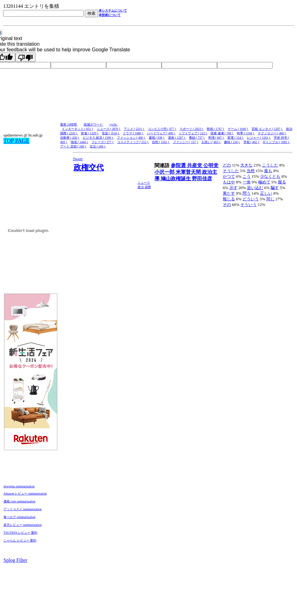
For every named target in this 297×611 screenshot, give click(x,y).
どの (227, 165)
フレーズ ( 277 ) (102, 142)
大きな (246, 165)
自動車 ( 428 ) (70, 137)
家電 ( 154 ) (235, 137)
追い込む (255, 187)
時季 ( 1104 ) (245, 133)
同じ (270, 199)
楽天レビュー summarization (22, 524)
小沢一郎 (165, 172)
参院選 (179, 165)
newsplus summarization (18, 486)
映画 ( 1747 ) (216, 129)
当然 (251, 170)
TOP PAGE (16, 141)
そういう (248, 204)
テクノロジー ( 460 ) (272, 133)
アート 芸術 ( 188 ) (73, 146)
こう (246, 176)
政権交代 (89, 167)
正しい (266, 193)
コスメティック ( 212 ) (133, 142)
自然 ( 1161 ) (160, 142)
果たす (229, 193)
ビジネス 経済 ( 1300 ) (98, 137)
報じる (229, 199)
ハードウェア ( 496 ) (161, 133)
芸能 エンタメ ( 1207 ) (267, 129)
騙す (275, 187)
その (227, 204)
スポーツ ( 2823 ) (192, 129)
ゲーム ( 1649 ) (238, 129)
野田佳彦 (202, 178)
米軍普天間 (189, 172)
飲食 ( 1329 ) (90, 133)
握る (282, 182)
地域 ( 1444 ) (79, 142)
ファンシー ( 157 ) (186, 142)
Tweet (78, 159)
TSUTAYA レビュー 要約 (20, 532)
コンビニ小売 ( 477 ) (162, 129)
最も (268, 170)
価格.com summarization (19, 501)
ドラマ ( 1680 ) (133, 133)
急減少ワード (93, 124)
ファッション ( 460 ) (131, 137)
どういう (250, 199)
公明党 (210, 165)
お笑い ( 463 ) (211, 142)
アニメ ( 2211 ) (134, 129)
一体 (246, 182)
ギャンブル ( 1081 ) (276, 142)
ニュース (144, 182)
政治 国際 (144, 187)
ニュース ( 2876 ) (109, 129)
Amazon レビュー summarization (25, 493)
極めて (264, 182)
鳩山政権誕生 (176, 178)
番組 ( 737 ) (197, 137)
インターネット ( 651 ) (78, 129)
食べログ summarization (19, 517)
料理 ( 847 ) (216, 137)
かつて (229, 176)
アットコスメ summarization (22, 509)
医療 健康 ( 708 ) (222, 133)
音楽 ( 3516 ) (111, 133)
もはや (229, 182)
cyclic (114, 124)
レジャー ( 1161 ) (259, 137)
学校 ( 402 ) (251, 142)
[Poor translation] (25, 57)
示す (233, 187)
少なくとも (270, 176)
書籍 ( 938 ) (157, 137)
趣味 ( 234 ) (232, 142)
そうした (231, 170)
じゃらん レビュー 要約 (19, 540)
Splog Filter (15, 560)
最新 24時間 (68, 124)
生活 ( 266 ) (98, 146)
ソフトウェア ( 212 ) (193, 133)
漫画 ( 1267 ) (177, 137)
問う (246, 193)
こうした (270, 165)
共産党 (195, 165)
